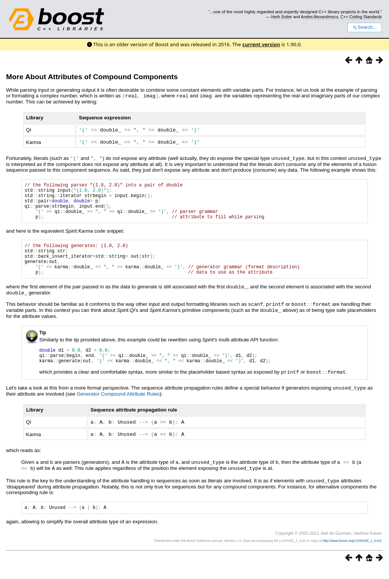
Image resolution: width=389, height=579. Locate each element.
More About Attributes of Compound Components (92, 77)
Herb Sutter (281, 16)
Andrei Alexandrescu (319, 16)
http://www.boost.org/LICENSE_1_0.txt (351, 551)
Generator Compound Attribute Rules (118, 405)
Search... (365, 27)
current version (261, 44)
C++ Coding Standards (361, 16)
